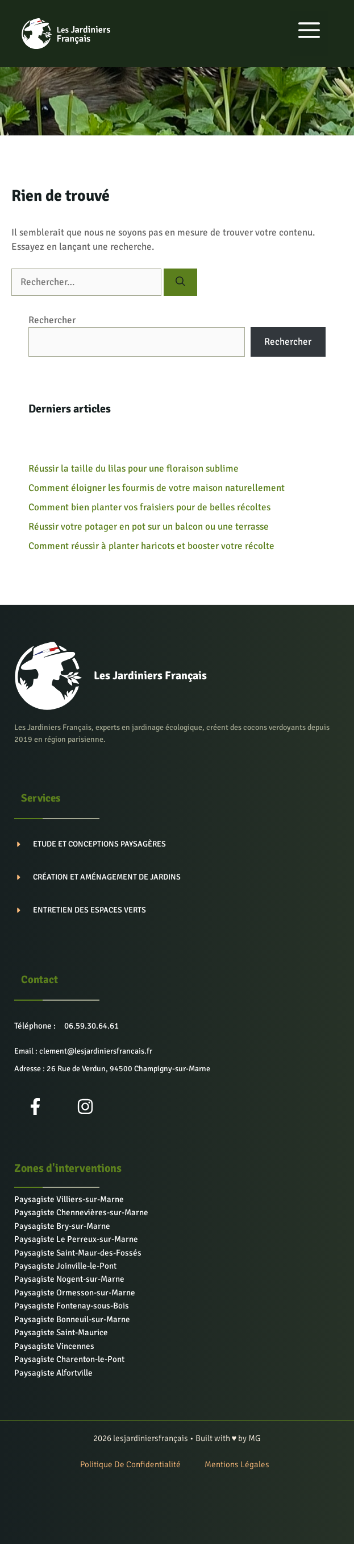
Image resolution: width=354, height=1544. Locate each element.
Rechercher (52, 320)
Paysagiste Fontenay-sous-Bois (71, 1306)
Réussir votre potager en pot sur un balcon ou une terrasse (148, 526)
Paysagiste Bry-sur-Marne (62, 1226)
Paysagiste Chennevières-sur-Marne (81, 1212)
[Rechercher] (180, 282)
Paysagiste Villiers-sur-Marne (69, 1199)
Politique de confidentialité (130, 1464)
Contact (39, 979)
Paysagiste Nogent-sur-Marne (69, 1279)
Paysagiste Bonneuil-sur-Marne (72, 1319)
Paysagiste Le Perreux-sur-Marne (76, 1239)
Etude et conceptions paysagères (99, 844)
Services (40, 798)
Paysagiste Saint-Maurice (61, 1332)
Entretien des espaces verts (89, 910)
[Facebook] (35, 1106)
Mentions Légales (237, 1464)
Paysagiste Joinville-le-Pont (65, 1266)
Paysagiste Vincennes (54, 1346)
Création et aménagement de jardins (107, 877)
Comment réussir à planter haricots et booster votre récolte (151, 546)
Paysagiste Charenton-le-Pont (69, 1359)
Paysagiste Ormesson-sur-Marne (74, 1292)
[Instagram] (85, 1106)
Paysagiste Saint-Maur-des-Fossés (77, 1253)
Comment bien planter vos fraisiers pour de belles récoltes (149, 507)
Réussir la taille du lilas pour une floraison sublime (133, 468)
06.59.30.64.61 (91, 1026)
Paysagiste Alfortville (53, 1373)
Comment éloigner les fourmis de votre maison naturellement (156, 488)
